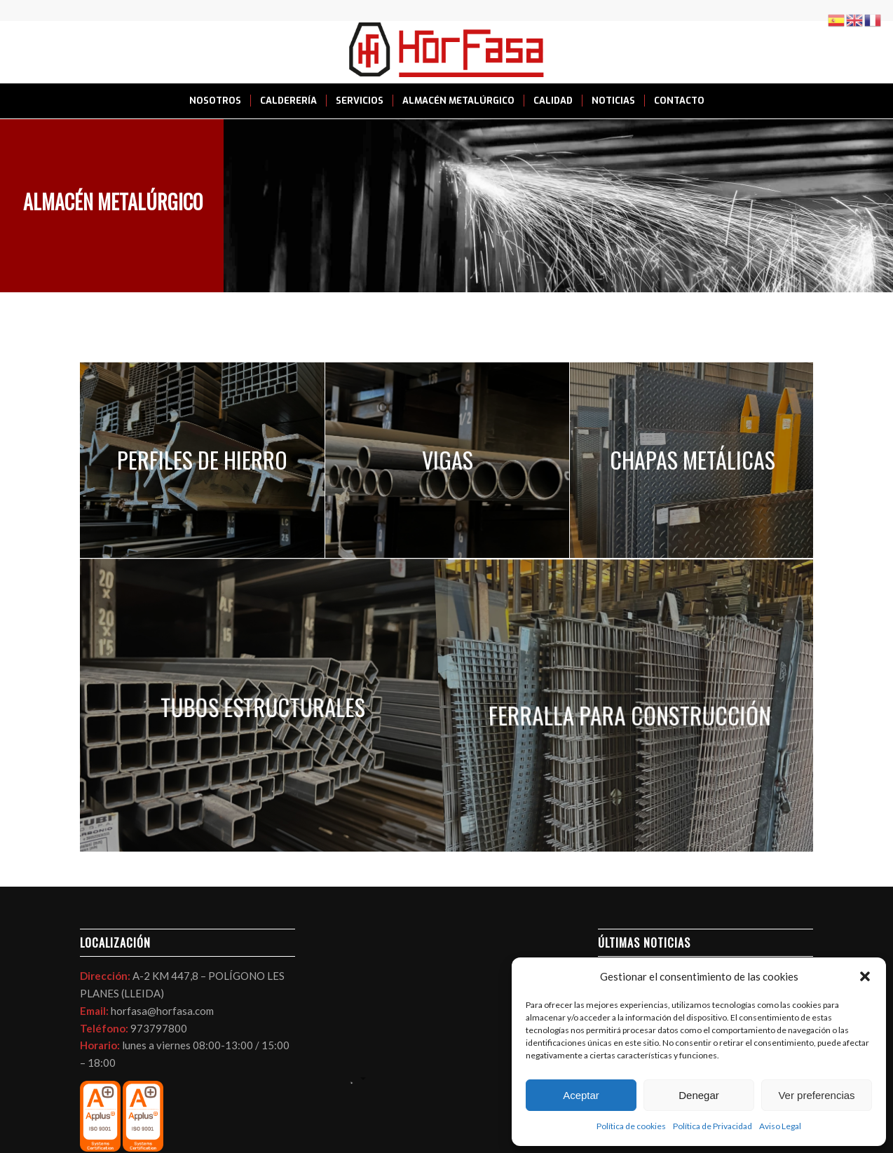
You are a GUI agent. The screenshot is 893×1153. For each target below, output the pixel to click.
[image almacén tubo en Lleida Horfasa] (448, 460)
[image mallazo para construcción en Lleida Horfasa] (629, 705)
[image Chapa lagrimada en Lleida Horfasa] (692, 460)
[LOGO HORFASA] (446, 51)
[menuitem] (215, 100)
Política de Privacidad (712, 1126)
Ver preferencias (816, 1095)
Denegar (699, 1095)
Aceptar (581, 1095)
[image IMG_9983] (202, 460)
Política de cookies (631, 1126)
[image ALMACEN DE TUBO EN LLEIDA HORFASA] (263, 705)
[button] (865, 976)
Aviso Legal (780, 1126)
